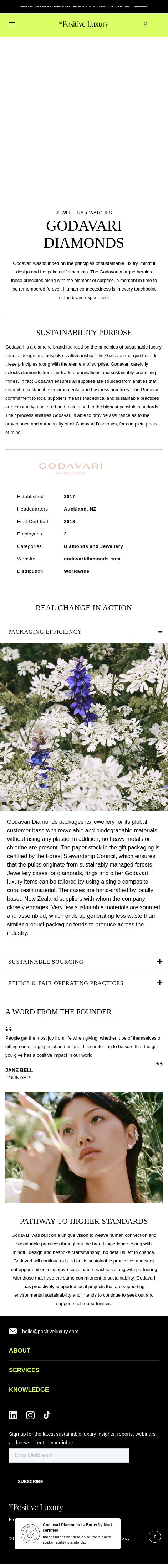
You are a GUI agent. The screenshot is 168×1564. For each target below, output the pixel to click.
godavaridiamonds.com (92, 558)
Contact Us (156, 25)
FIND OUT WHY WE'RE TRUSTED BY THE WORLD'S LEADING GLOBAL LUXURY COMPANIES (84, 6)
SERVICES (24, 1370)
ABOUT (19, 1350)
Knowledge (29, 1389)
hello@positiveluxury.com (50, 1331)
